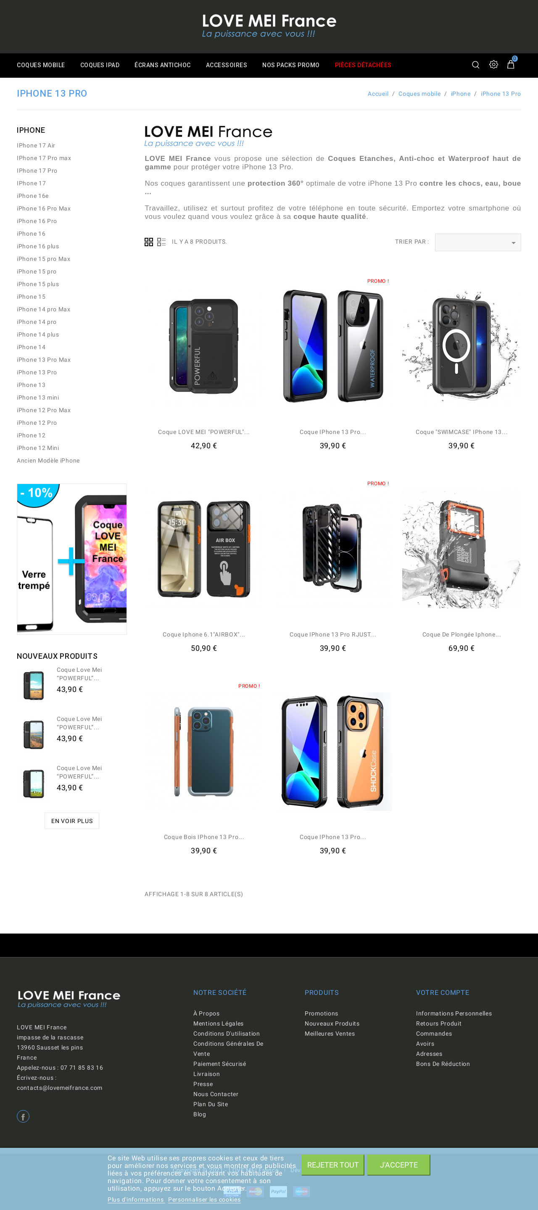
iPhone (31, 130)
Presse (203, 1084)
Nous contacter (216, 1094)
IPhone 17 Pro (37, 170)
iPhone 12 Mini (38, 448)
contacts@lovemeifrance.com (60, 1087)
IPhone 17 (31, 183)
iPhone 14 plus (38, 334)
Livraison (206, 1074)
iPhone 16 (31, 233)
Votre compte (442, 993)
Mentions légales (218, 1023)
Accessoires (230, 65)
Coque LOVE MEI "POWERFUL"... (204, 432)
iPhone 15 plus (38, 284)
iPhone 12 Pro (37, 422)
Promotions (321, 1013)
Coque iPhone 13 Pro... (333, 432)
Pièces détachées (369, 65)
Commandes (434, 1033)
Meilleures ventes (330, 1033)
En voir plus (71, 821)
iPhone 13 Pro (37, 372)
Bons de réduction (443, 1063)
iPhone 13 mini (38, 397)
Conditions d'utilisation (226, 1033)
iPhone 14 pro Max (44, 309)
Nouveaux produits (332, 1023)
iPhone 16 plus (38, 246)
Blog (199, 1114)
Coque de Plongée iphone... (461, 634)
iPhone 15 (31, 296)
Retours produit (439, 1023)
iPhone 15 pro (37, 271)
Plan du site (210, 1104)
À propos (206, 1013)
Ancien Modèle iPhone (48, 460)
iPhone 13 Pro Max (44, 359)
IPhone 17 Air (36, 145)
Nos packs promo (295, 65)
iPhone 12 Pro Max (44, 410)
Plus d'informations (136, 1199)
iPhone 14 (31, 347)
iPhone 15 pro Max (44, 258)
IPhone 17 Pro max (44, 158)
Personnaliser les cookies (204, 1199)
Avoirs (425, 1043)
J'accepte (399, 1164)
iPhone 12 (31, 435)
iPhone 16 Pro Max (44, 208)
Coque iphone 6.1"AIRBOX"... (204, 634)
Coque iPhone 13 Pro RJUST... (333, 634)
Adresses (429, 1053)
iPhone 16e (33, 195)
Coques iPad (101, 65)
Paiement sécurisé (219, 1063)
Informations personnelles (454, 1013)
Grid (149, 242)
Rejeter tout (333, 1164)
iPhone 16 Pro (37, 221)
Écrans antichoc (165, 65)
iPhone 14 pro (37, 321)
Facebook (23, 1116)
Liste (161, 242)
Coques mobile (41, 65)
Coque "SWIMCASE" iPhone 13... (462, 432)
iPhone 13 (31, 384)
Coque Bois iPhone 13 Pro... (204, 837)
